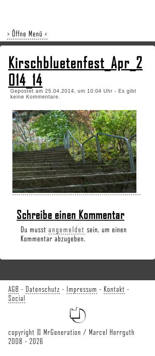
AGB (13, 288)
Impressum (82, 288)
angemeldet (66, 229)
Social (16, 298)
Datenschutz (43, 288)
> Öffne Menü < (27, 33)
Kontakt (114, 288)
